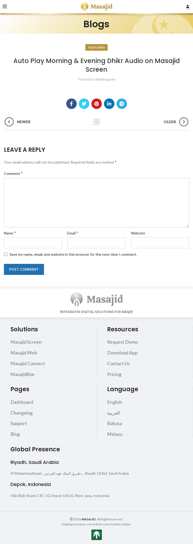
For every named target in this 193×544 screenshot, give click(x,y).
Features (96, 47)
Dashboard (21, 401)
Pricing (114, 373)
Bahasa (114, 422)
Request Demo (122, 342)
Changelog (21, 412)
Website (138, 233)
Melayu (115, 433)
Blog (15, 433)
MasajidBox (22, 373)
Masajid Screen (26, 342)
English (114, 401)
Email (72, 232)
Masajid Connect (27, 363)
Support (18, 422)
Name (10, 232)
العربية (113, 412)
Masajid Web (23, 352)
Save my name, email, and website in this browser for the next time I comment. (73, 254)
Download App (122, 352)
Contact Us (118, 363)
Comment (13, 173)
